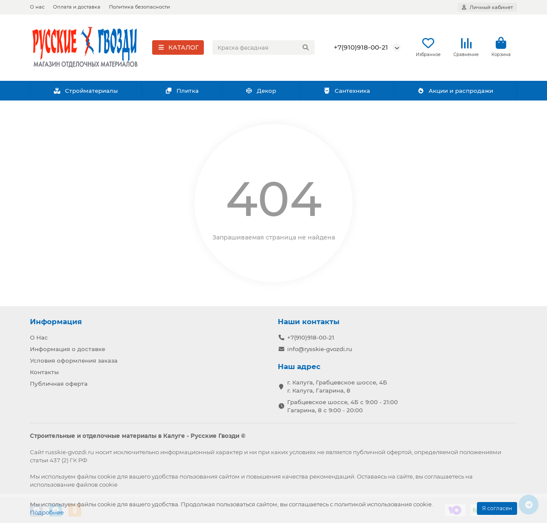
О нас (37, 7)
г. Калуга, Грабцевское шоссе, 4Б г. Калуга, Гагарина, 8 (337, 386)
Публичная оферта (59, 383)
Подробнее (47, 512)
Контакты (44, 372)
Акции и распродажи (455, 91)
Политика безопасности (139, 7)
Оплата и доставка (76, 7)
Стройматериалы (85, 91)
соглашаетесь (444, 476)
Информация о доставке (67, 349)
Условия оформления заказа (74, 360)
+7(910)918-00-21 (361, 48)
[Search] (263, 48)
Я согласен (497, 508)
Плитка (182, 91)
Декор (261, 91)
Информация (56, 321)
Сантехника (346, 91)
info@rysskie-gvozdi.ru (319, 349)
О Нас (39, 337)
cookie (106, 476)
